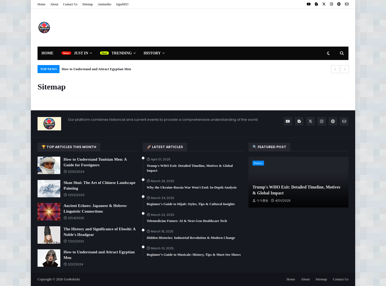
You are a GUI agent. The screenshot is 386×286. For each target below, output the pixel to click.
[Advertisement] (250, 28)
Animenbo (104, 4)
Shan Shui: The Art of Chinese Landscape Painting (99, 185)
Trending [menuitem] (122, 53)
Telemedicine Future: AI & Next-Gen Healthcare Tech (187, 221)
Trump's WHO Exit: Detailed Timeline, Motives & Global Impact (190, 168)
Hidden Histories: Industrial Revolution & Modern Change (191, 238)
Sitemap (87, 4)
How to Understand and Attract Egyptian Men (96, 69)
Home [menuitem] (47, 53)
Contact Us (70, 4)
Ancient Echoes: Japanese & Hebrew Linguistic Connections (95, 208)
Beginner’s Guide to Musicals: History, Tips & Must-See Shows (194, 255)
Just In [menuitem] (81, 53)
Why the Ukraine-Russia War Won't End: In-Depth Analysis (192, 187)
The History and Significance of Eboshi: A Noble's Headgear (99, 232)
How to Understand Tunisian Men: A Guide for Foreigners (95, 162)
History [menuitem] (152, 53)
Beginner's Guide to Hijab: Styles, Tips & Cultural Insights (191, 204)
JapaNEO (122, 4)
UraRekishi (72, 279)
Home (41, 4)
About (54, 4)
